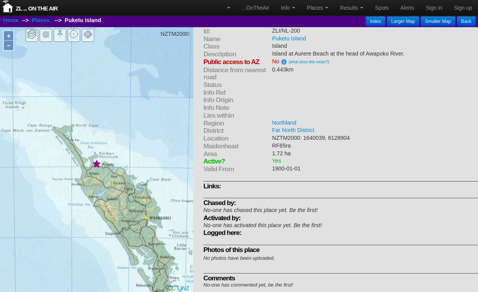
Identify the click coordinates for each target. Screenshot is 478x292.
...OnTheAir (256, 8)
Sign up (463, 8)
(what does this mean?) (309, 62)
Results (351, 8)
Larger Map (403, 21)
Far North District (293, 130)
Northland (284, 123)
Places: (41, 20)
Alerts (407, 8)
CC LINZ (178, 288)
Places (317, 8)
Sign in (434, 8)
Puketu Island (289, 38)
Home (11, 20)
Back (466, 21)
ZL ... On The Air (37, 8)
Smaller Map (438, 21)
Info (288, 8)
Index (375, 21)
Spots (382, 8)
